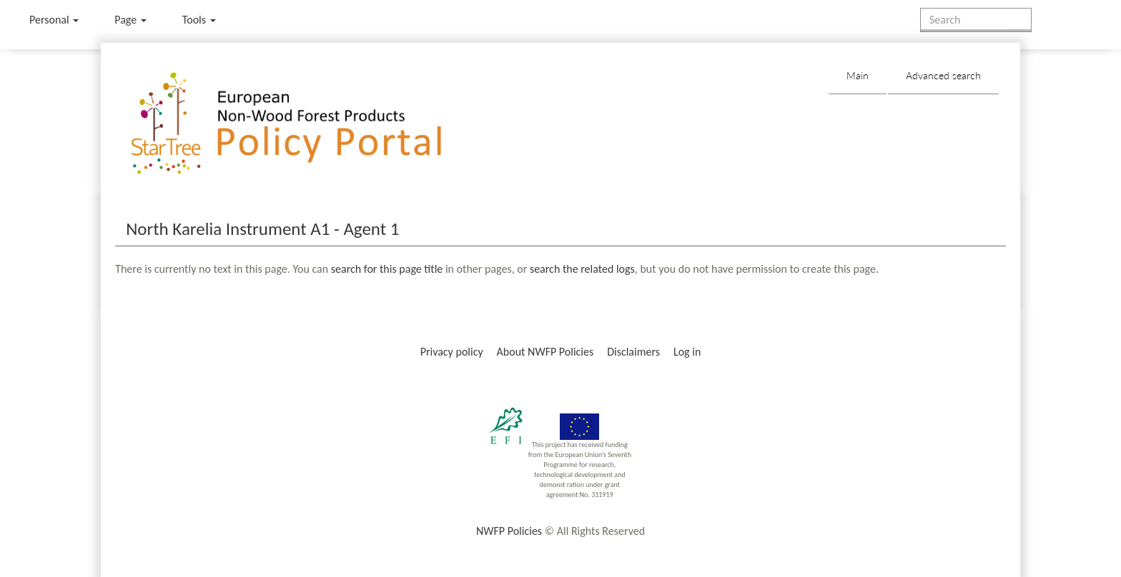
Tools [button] (199, 19)
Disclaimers (633, 351)
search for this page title (387, 269)
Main (857, 75)
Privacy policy (451, 351)
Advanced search (943, 75)
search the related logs (582, 269)
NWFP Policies (509, 531)
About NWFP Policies (545, 351)
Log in (687, 351)
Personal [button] (54, 19)
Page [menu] (130, 19)
